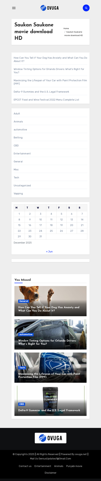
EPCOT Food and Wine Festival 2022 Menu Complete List (46, 99)
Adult (17, 113)
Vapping (18, 193)
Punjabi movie (74, 466)
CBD (16, 145)
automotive (20, 129)
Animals (18, 121)
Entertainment (22, 153)
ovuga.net (81, 454)
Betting (18, 137)
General (18, 161)
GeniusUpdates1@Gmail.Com (55, 458)
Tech (16, 177)
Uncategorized (22, 185)
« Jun (49, 251)
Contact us (25, 466)
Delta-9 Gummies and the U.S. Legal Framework (41, 91)
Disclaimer (50, 472)
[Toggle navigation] (13, 8)
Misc (16, 169)
